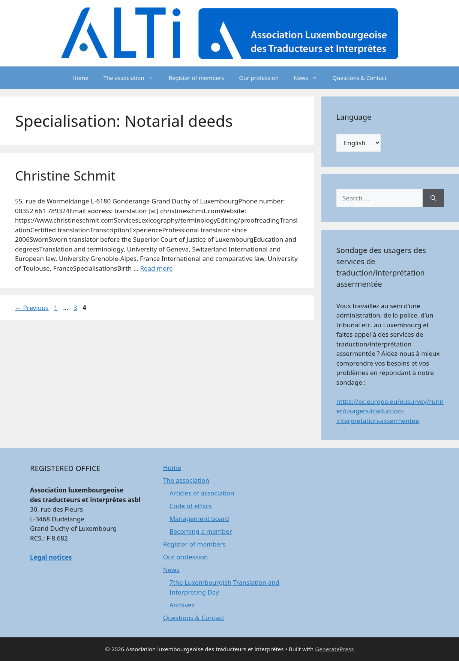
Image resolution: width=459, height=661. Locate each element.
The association (132, 77)
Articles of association (202, 493)
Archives (182, 605)
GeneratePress (334, 649)
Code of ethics (191, 505)
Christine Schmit (65, 175)
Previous (32, 307)
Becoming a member (201, 531)
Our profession (258, 77)
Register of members (196, 77)
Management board (199, 518)
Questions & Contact (359, 77)
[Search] (433, 198)
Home (80, 77)
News (309, 77)
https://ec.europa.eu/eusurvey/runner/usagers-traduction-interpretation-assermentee (390, 411)
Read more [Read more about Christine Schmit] (156, 268)
